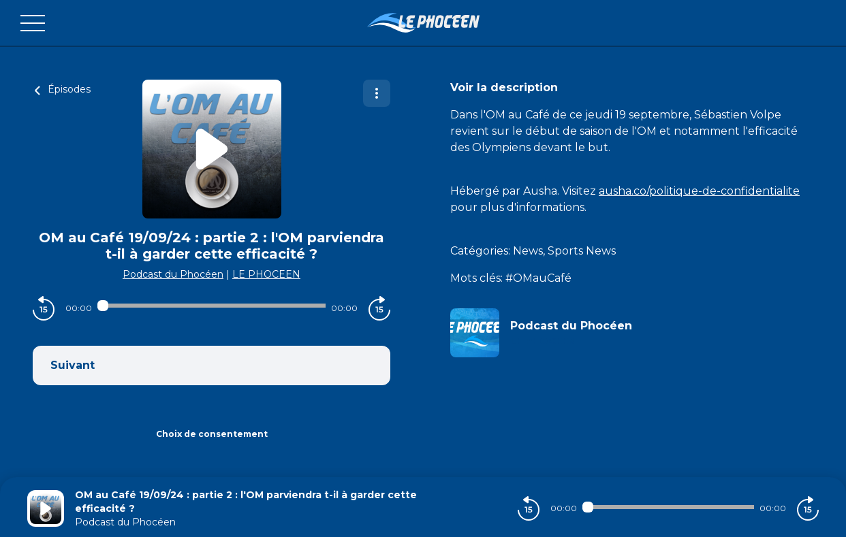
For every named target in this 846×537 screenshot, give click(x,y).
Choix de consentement (212, 434)
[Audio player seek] (211, 305)
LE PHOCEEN (266, 274)
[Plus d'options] (376, 93)
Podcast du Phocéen (173, 274)
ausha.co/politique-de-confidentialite (699, 190)
